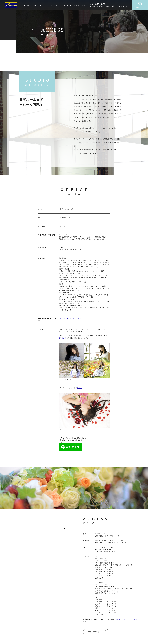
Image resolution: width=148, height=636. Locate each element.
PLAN (33, 5)
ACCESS (67, 5)
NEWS (76, 5)
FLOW (51, 5)
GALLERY (42, 5)
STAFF (59, 5)
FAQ (83, 5)
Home (26, 5)
